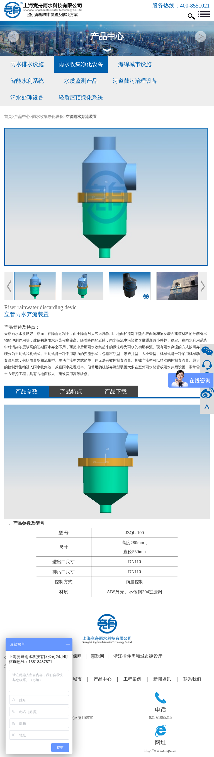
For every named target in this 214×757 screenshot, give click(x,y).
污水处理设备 (133, 81)
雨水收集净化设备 (80, 64)
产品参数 (26, 375)
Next (202, 269)
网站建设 (176, 752)
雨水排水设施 (26, 64)
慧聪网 (102, 639)
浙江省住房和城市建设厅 (142, 639)
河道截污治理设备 (80, 81)
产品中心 (22, 100)
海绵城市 (79, 662)
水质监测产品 (26, 81)
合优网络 (192, 752)
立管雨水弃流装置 (81, 100)
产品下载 (115, 375)
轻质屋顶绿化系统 (187, 81)
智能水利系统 (187, 64)
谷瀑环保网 (75, 639)
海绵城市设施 (133, 64)
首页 (8, 100)
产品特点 (71, 375)
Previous (8, 269)
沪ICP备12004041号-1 (144, 752)
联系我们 (192, 662)
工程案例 (138, 662)
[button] (200, 36)
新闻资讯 (168, 662)
